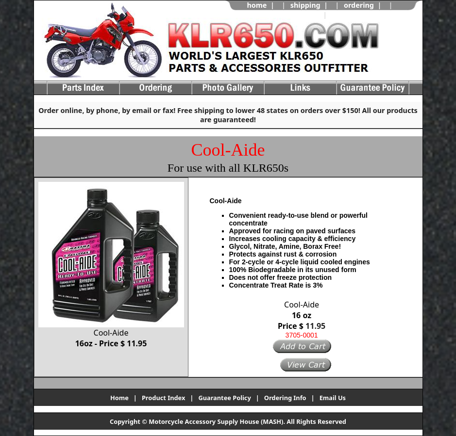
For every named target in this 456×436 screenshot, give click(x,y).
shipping (305, 5)
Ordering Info (285, 397)
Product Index (163, 397)
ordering (359, 5)
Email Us (333, 397)
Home (119, 397)
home (257, 5)
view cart (348, 14)
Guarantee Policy (224, 397)
